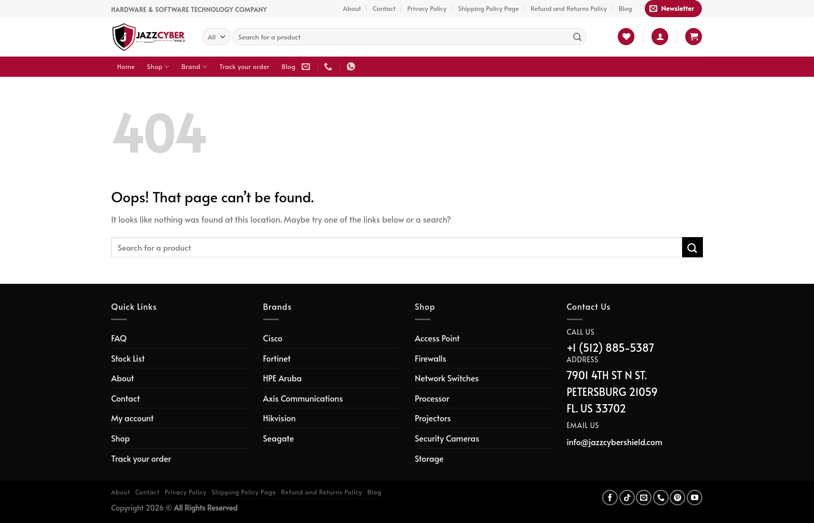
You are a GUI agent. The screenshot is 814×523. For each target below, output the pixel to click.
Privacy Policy (426, 8)
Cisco (273, 337)
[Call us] (661, 497)
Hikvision (279, 417)
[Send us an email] (644, 497)
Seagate (278, 438)
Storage (429, 458)
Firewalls (430, 358)
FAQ (119, 337)
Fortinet (277, 358)
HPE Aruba (282, 377)
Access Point (437, 337)
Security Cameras (447, 438)
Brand (195, 67)
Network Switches (447, 377)
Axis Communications (303, 398)
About (352, 8)
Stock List (128, 358)
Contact (384, 8)
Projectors (433, 417)
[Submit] (577, 37)
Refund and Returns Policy (569, 8)
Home (126, 66)
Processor (432, 398)
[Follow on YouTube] (694, 497)
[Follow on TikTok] (627, 497)
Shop (158, 67)
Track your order (244, 66)
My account (132, 417)
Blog (625, 8)
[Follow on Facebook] (610, 497)
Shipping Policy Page (488, 8)
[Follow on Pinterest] (677, 497)
